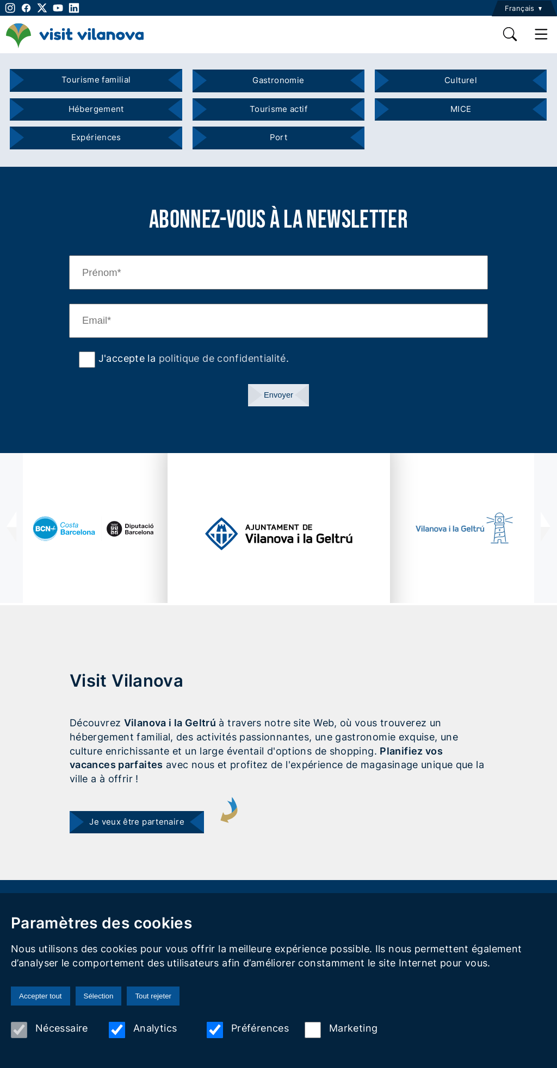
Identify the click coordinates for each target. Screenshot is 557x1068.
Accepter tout (40, 996)
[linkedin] (74, 8)
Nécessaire (49, 1030)
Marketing (341, 1030)
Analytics (143, 1030)
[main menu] (541, 34)
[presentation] (11, 528)
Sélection (99, 996)
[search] (510, 34)
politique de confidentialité (222, 358)
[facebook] (26, 8)
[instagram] (9, 8)
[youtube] (58, 8)
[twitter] (42, 8)
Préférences (248, 1030)
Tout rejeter (153, 996)
